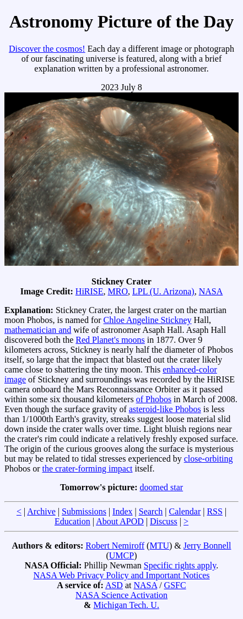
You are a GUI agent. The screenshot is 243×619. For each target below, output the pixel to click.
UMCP (121, 555)
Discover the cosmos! (47, 48)
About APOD (120, 521)
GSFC (175, 585)
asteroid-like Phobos (165, 409)
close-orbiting (208, 458)
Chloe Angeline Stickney (148, 320)
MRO (118, 291)
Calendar (185, 511)
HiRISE (89, 291)
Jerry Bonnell (207, 545)
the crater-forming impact (87, 468)
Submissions (84, 511)
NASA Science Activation (121, 595)
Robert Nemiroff (114, 545)
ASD (114, 585)
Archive (41, 511)
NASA (211, 291)
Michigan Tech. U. (126, 605)
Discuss (163, 521)
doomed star (161, 487)
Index (122, 511)
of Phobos (153, 399)
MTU (159, 545)
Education (72, 521)
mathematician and (37, 330)
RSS (214, 511)
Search (151, 511)
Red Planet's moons (110, 339)
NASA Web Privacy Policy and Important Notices (121, 575)
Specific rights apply (180, 565)
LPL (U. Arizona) (163, 291)
